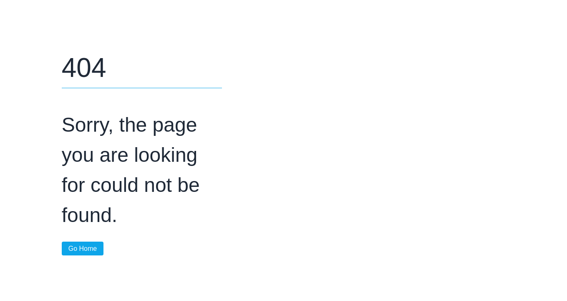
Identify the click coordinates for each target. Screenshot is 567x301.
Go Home (82, 248)
